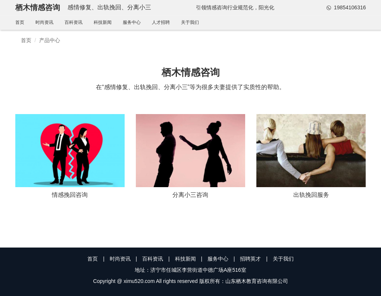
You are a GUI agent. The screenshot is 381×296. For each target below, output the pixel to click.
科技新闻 (103, 22)
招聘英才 (250, 259)
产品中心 (49, 40)
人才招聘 (161, 22)
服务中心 (132, 22)
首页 (19, 22)
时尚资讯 (44, 22)
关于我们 (190, 22)
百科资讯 (73, 22)
